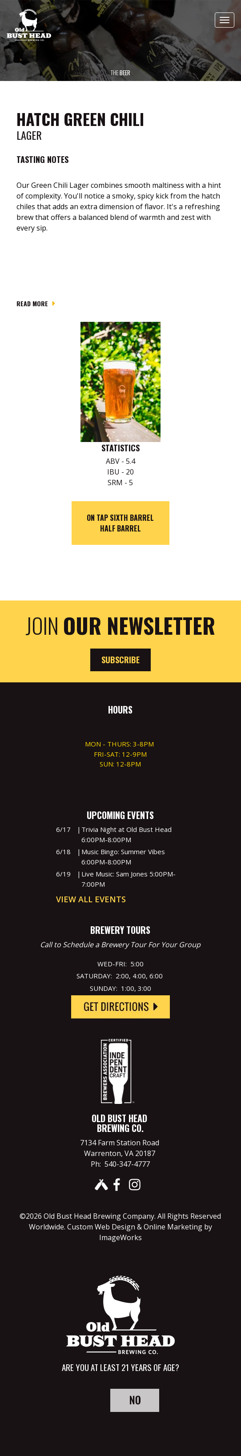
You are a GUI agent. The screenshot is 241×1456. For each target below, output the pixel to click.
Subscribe (120, 659)
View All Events (91, 899)
